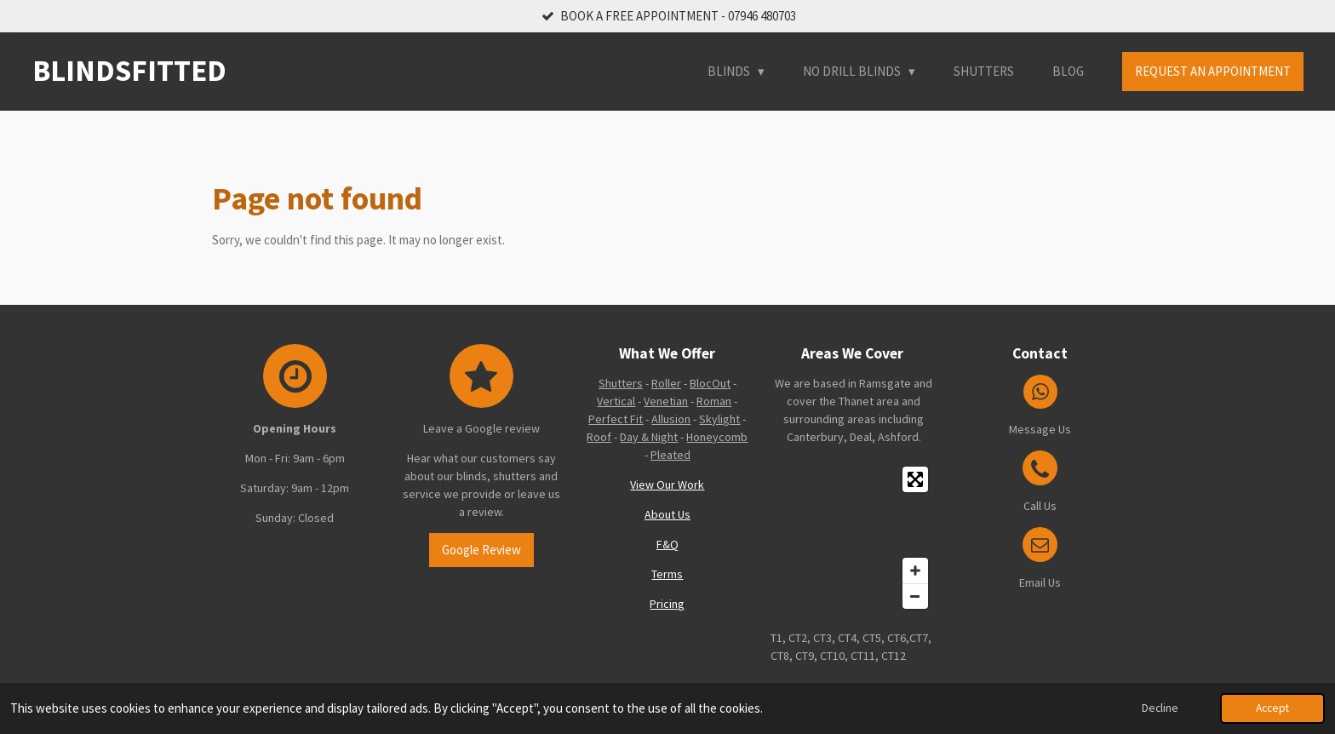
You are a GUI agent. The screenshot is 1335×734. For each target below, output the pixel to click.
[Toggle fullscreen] (915, 479)
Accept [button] (1272, 708)
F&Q (667, 544)
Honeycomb (717, 436)
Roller (666, 383)
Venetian (666, 401)
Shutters (621, 383)
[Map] (854, 537)
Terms (667, 574)
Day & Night (649, 436)
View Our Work (667, 484)
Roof (599, 436)
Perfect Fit (615, 419)
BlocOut (710, 383)
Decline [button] (1160, 708)
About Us (667, 514)
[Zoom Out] (915, 596)
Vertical (616, 401)
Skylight (719, 419)
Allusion (670, 419)
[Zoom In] (915, 570)
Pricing (667, 603)
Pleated (670, 454)
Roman (713, 401)
